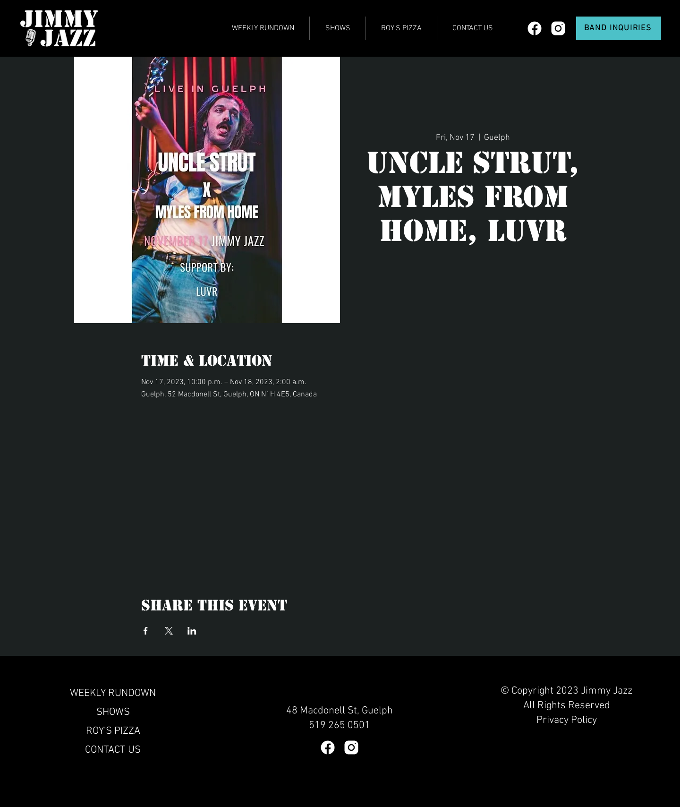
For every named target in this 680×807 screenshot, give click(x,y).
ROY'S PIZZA (113, 731)
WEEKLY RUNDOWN (113, 693)
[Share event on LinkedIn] (191, 631)
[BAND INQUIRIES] (618, 28)
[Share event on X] (168, 631)
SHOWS (113, 712)
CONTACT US (113, 750)
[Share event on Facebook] (145, 631)
